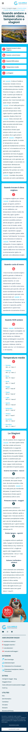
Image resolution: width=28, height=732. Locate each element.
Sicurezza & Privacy (8, 710)
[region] (14, 722)
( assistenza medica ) (8, 641)
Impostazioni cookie (14, 725)
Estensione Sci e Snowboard (12, 666)
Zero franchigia (9, 659)
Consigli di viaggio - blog (9, 679)
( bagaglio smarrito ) (8, 645)
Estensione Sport (9, 663)
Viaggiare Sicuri (6, 682)
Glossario (5, 707)
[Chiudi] (26, 714)
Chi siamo (5, 704)
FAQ (3, 696)
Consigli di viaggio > (11, 8)
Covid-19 (4, 688)
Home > (4, 8)
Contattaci (5, 701)
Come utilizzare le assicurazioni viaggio (13, 685)
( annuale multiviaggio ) (10, 651)
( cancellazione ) (7, 648)
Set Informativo (6, 698)
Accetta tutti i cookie (14, 729)
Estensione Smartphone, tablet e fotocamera (14, 670)
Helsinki (7, 81)
